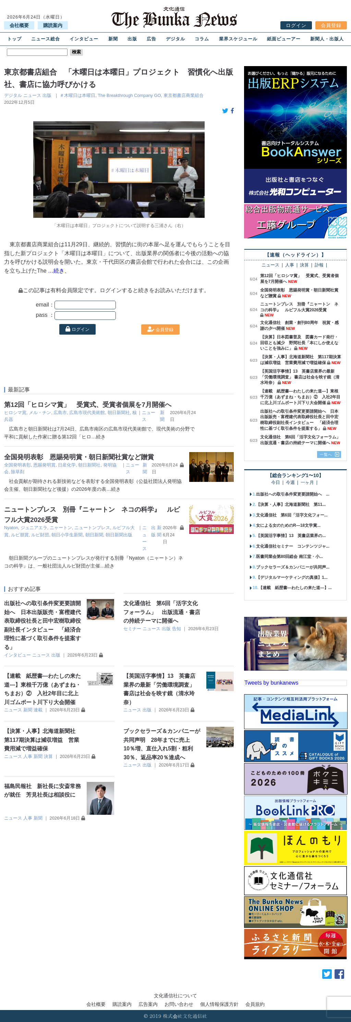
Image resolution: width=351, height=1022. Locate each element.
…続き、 (59, 271)
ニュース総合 (45, 38)
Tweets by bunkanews (271, 683)
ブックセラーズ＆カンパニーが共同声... (292, 567)
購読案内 (52, 25)
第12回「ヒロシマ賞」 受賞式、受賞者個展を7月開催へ (87, 404)
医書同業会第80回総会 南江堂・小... (289, 556)
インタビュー (84, 38)
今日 (275, 483)
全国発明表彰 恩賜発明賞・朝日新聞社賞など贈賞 (79, 457)
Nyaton (11, 527)
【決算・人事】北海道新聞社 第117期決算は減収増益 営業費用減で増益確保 (42, 739)
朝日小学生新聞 (67, 534)
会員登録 (331, 25)
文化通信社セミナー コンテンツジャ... (292, 546)
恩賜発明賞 (44, 465)
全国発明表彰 (17, 465)
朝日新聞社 (119, 412)
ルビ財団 (40, 534)
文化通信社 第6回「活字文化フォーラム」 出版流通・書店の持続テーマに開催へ (161, 612)
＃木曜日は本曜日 (77, 95)
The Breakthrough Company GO (129, 95)
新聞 (113, 38)
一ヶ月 (307, 483)
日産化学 (67, 465)
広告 (151, 38)
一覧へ (326, 454)
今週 (290, 483)
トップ (14, 38)
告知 (176, 628)
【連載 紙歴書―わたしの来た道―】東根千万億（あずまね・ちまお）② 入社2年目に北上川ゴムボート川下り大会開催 (300, 397)
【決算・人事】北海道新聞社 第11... (291, 504)
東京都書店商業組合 (184, 95)
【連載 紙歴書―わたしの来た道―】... (295, 587)
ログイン (296, 25)
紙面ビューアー (284, 38)
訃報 (319, 265)
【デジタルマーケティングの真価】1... (292, 577)
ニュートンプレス (92, 527)
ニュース (32, 95)
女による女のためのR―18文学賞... (288, 525)
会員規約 (255, 1004)
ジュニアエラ (34, 527)
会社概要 (19, 25)
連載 (38, 709)
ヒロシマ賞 (15, 412)
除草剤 (17, 471)
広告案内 (148, 1004)
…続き (98, 436)
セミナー (132, 628)
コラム (202, 38)
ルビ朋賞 (20, 534)
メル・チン (40, 412)
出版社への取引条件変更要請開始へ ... (292, 494)
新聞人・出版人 (327, 38)
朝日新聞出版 (119, 534)
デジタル (175, 38)
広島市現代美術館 (87, 412)
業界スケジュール (238, 38)
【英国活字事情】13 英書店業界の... (291, 535)
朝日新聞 (94, 534)
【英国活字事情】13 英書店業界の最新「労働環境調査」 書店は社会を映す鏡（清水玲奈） (299, 377)
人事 (27, 756)
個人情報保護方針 (219, 1004)
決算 (48, 756)
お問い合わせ (179, 1004)
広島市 (60, 412)
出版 (132, 38)
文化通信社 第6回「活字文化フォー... (292, 515)
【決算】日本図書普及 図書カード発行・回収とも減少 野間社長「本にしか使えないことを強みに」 (299, 343)
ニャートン (61, 527)
